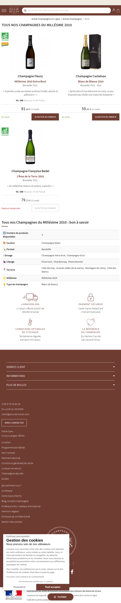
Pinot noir (47, 261)
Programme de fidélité (13, 447)
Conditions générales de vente (17, 463)
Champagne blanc (51, 242)
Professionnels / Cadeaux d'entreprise (21, 506)
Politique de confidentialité (16, 516)
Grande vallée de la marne (70, 268)
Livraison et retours (11, 468)
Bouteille (46, 249)
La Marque (7, 490)
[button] (60, 366)
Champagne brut (76, 255)
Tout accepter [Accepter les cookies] (33, 587)
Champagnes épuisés (12, 473)
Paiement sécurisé (11, 457)
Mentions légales (10, 511)
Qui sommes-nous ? (11, 485)
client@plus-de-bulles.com (15, 414)
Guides (5, 478)
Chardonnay (60, 261)
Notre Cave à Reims (11, 495)
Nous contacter (14, 422)
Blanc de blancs (50, 284)
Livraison (6, 442)
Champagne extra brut (53, 255)
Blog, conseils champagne (15, 501)
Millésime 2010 (49, 277)
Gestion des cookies (12, 521)
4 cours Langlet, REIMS (13, 435)
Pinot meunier (75, 261)
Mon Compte (8, 452)
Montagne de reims (95, 268)
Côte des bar (48, 268)
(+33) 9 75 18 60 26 (11, 403)
